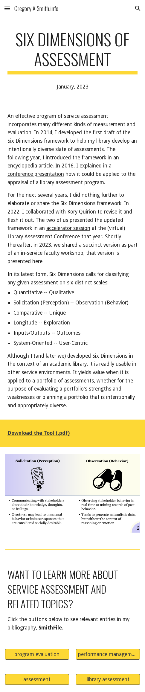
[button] (7, 8)
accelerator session (68, 228)
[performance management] (108, 654)
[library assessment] (108, 679)
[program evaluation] (37, 654)
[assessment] (37, 679)
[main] (72, 52)
